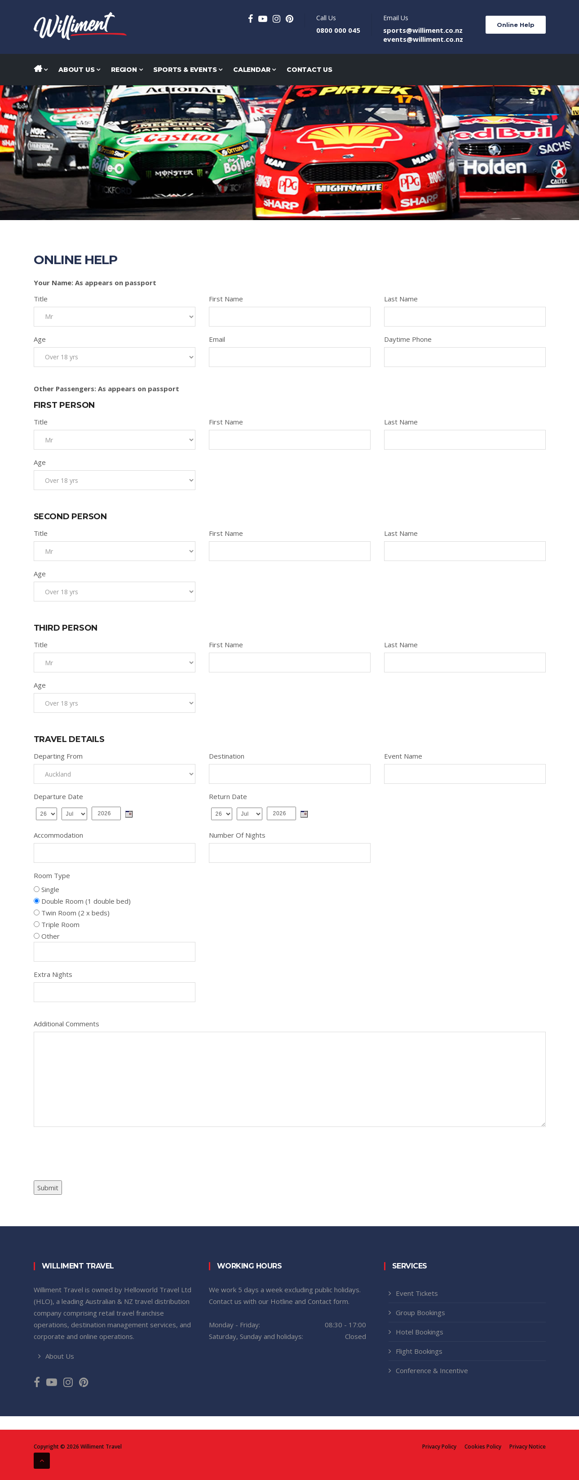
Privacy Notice (527, 1446)
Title (41, 298)
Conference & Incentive (432, 1370)
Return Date (228, 796)
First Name (226, 298)
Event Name (403, 755)
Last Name (401, 298)
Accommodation (58, 835)
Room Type (52, 875)
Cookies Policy (482, 1446)
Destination (226, 755)
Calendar (254, 70)
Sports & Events (187, 70)
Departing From (58, 755)
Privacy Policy (439, 1446)
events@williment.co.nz (423, 39)
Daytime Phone (408, 339)
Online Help (516, 24)
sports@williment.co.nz (423, 30)
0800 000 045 (338, 30)
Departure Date (58, 796)
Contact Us (309, 70)
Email (217, 339)
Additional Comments (66, 1023)
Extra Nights (53, 974)
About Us (79, 70)
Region (126, 70)
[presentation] (102, 1151)
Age (40, 339)
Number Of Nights (237, 835)
